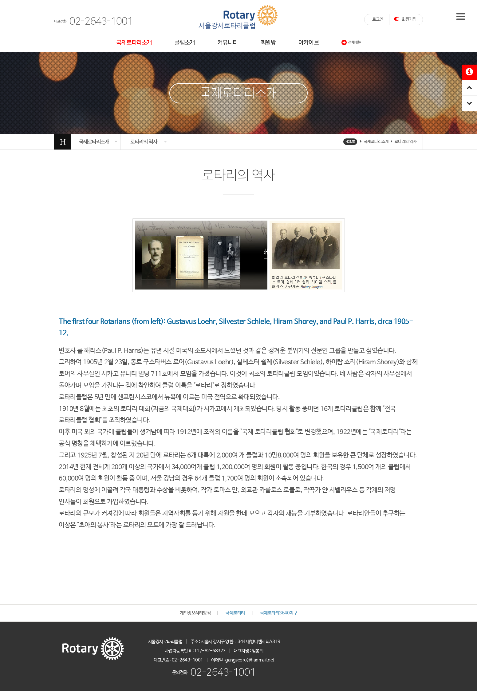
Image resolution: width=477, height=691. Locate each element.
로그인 (377, 19)
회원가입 (405, 19)
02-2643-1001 (223, 672)
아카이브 (308, 42)
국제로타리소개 (134, 42)
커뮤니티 (228, 42)
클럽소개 (185, 42)
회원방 (268, 42)
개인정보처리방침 (195, 613)
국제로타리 (235, 613)
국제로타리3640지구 (279, 613)
